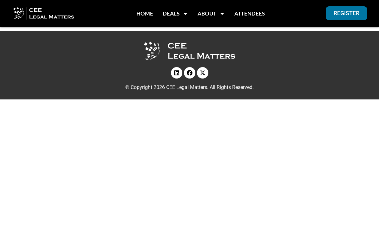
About (211, 14)
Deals (175, 14)
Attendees (249, 13)
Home (144, 13)
